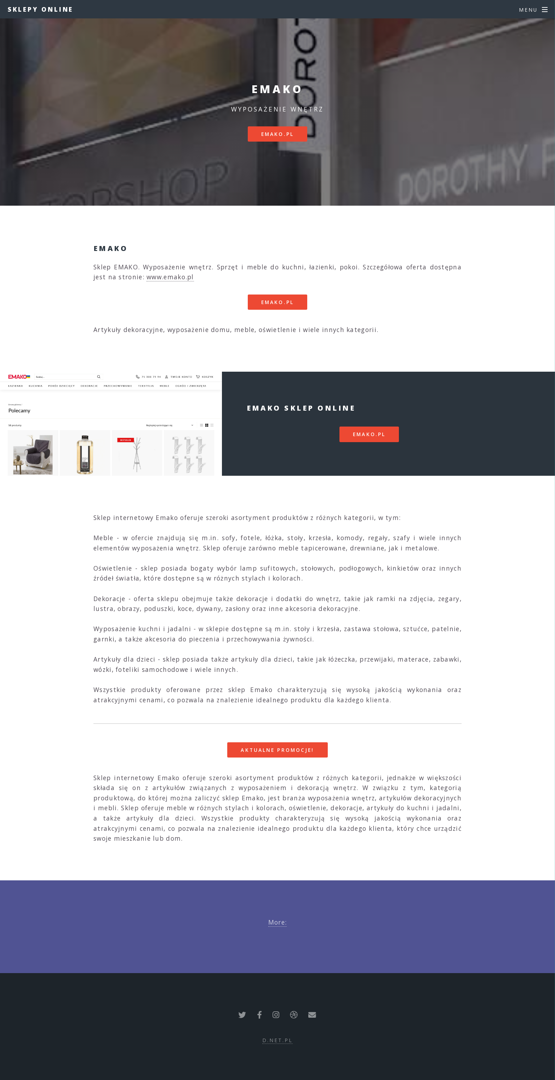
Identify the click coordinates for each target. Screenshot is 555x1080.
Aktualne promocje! (277, 750)
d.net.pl (277, 1040)
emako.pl (277, 134)
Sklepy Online (41, 9)
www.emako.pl (170, 277)
